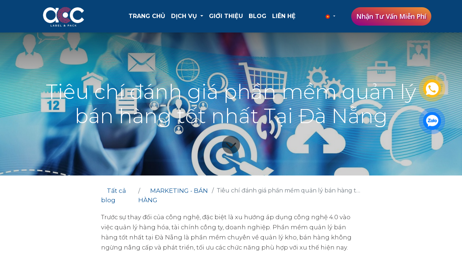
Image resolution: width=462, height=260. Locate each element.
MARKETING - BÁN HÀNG (173, 195)
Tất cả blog (113, 195)
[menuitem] (147, 16)
